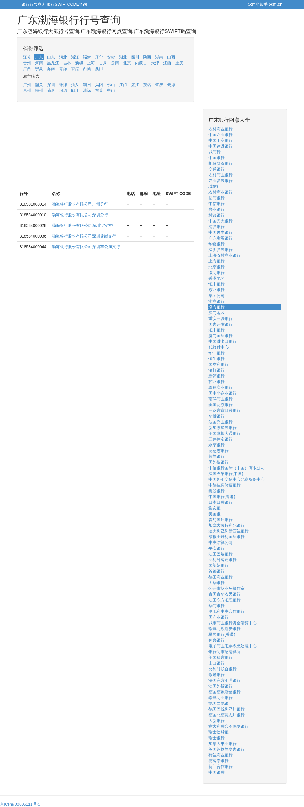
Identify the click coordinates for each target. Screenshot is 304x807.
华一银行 (216, 353)
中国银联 (216, 772)
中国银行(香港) (221, 496)
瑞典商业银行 (220, 697)
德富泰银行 (218, 760)
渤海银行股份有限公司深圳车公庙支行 (86, 246)
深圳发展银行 (220, 249)
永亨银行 (216, 445)
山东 (51, 57)
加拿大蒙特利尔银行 (226, 525)
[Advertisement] (105, 148)
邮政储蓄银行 (220, 163)
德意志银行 (218, 450)
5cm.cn (275, 4)
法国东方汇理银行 (224, 600)
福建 (87, 57)
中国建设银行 (220, 146)
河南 (39, 63)
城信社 (214, 186)
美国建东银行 (220, 657)
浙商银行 (216, 301)
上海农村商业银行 (224, 255)
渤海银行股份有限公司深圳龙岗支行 (84, 236)
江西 (167, 63)
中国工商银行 (220, 140)
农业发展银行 (220, 180)
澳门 (99, 68)
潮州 (87, 84)
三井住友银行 (220, 439)
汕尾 (51, 90)
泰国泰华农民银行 (224, 594)
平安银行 (216, 548)
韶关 (39, 84)
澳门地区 (216, 312)
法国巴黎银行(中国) (225, 473)
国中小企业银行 (222, 393)
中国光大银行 (220, 221)
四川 (135, 57)
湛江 (135, 84)
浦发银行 (216, 226)
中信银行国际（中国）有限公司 (236, 468)
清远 (87, 90)
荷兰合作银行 (220, 766)
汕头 (75, 84)
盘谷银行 (216, 491)
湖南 (159, 57)
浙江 (75, 57)
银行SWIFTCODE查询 (67, 4)
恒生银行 (216, 358)
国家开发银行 (220, 324)
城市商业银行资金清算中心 (232, 623)
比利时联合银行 (222, 669)
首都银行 (216, 571)
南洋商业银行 (220, 399)
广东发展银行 (220, 238)
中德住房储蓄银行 (224, 485)
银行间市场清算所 (224, 651)
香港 (75, 68)
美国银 (214, 513)
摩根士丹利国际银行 (226, 536)
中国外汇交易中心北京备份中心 (236, 479)
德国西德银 (218, 703)
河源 (63, 90)
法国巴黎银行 (220, 554)
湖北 (123, 57)
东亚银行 (216, 289)
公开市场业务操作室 (226, 588)
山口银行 (216, 663)
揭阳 (99, 84)
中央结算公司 (220, 542)
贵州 (27, 63)
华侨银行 (216, 416)
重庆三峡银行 (220, 318)
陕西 (147, 57)
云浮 (171, 84)
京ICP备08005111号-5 (20, 804)
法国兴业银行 (220, 422)
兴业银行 (216, 209)
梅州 (39, 90)
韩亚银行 (216, 381)
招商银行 (216, 198)
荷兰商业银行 (220, 755)
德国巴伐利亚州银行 (226, 709)
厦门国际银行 (220, 335)
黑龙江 (53, 63)
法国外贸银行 (220, 686)
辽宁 (99, 57)
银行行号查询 (34, 4)
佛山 (111, 84)
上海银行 (216, 261)
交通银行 (216, 169)
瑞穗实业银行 (220, 387)
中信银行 (216, 203)
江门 (123, 84)
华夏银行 (216, 244)
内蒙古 (141, 63)
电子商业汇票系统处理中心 (232, 646)
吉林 (67, 63)
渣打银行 (216, 370)
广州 (27, 84)
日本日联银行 (220, 502)
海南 (51, 68)
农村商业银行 (220, 129)
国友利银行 (218, 364)
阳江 (75, 90)
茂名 (147, 84)
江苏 (27, 57)
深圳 (51, 84)
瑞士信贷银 (218, 732)
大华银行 (216, 582)
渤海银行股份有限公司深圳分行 (80, 215)
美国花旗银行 (220, 404)
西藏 (87, 68)
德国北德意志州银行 (226, 715)
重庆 (179, 63)
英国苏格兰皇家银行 (226, 749)
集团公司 (216, 295)
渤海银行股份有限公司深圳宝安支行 (84, 225)
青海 (63, 68)
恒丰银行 (216, 284)
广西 (27, 68)
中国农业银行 (220, 134)
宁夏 (39, 68)
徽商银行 (216, 272)
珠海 (63, 84)
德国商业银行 (220, 577)
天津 (155, 63)
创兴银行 (216, 640)
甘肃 (103, 63)
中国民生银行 (220, 232)
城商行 (214, 152)
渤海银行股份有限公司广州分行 (80, 204)
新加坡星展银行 (222, 427)
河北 (63, 57)
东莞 (99, 90)
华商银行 (216, 605)
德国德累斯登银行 (224, 692)
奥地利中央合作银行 (226, 611)
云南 (115, 63)
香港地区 (216, 278)
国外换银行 (218, 462)
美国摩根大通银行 (224, 433)
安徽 (111, 57)
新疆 (79, 63)
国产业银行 (218, 617)
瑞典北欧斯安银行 (224, 628)
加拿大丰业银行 (222, 743)
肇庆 (159, 84)
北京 (127, 63)
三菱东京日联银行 (224, 410)
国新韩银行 (218, 565)
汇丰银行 (216, 330)
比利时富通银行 (222, 559)
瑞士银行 (216, 737)
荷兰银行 (216, 456)
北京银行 (216, 267)
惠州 (27, 90)
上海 (91, 63)
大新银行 (216, 720)
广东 (39, 57)
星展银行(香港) (221, 634)
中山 (111, 90)
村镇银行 (216, 215)
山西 (171, 57)
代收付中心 (218, 347)
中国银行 (216, 157)
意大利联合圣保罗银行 (228, 726)
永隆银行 (216, 674)
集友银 (214, 508)
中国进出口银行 (222, 341)
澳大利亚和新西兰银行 (228, 531)
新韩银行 (216, 376)
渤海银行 (216, 307)
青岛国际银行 (220, 519)
